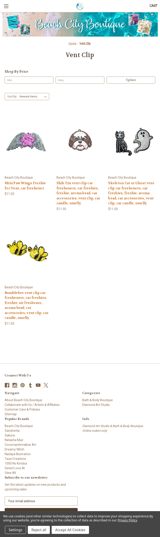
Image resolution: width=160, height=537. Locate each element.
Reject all (38, 529)
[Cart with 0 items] (153, 5)
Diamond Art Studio (96, 405)
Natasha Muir (14, 440)
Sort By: (12, 96)
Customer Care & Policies (22, 409)
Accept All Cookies (70, 529)
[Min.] (29, 80)
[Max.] (80, 80)
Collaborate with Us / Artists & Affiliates (32, 405)
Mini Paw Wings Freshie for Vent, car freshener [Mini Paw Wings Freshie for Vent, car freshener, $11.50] (25, 185)
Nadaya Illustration (18, 454)
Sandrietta (12, 430)
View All (10, 473)
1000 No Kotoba (16, 463)
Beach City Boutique (19, 426)
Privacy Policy (127, 520)
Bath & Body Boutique (97, 400)
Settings (15, 529)
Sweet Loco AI (15, 468)
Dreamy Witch (14, 449)
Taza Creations (15, 459)
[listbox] (34, 96)
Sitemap (11, 414)
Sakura (10, 435)
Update (131, 80)
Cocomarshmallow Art (20, 444)
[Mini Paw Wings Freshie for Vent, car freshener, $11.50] (28, 142)
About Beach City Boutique (23, 400)
